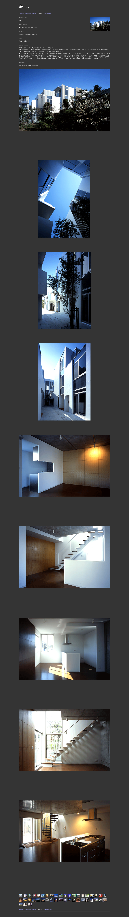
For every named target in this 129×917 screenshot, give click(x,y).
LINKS (45, 13)
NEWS (22, 13)
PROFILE (34, 13)
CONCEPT (28, 13)
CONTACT (50, 13)
